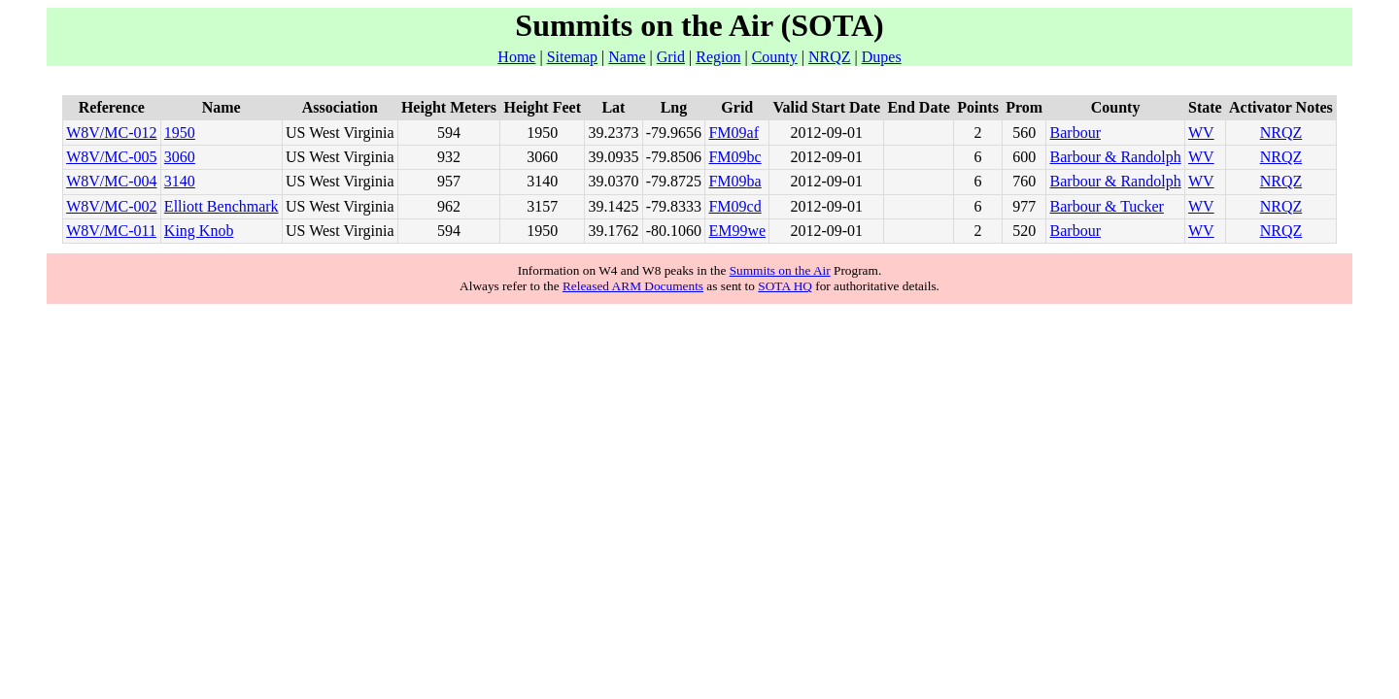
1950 (179, 132)
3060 (179, 157)
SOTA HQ (785, 286)
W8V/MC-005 (111, 157)
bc (754, 157)
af (753, 132)
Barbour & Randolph (1115, 157)
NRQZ (829, 57)
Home (516, 57)
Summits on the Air (780, 270)
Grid (671, 57)
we (756, 230)
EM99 (727, 230)
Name (626, 57)
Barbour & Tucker (1107, 206)
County (775, 57)
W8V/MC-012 (111, 132)
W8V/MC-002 (111, 206)
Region (718, 57)
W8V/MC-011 (111, 230)
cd (754, 206)
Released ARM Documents (633, 286)
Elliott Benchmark (221, 206)
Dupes (882, 57)
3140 (179, 181)
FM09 (727, 132)
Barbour (1075, 132)
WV (1201, 132)
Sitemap (572, 57)
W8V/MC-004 (111, 181)
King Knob (199, 230)
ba (754, 181)
